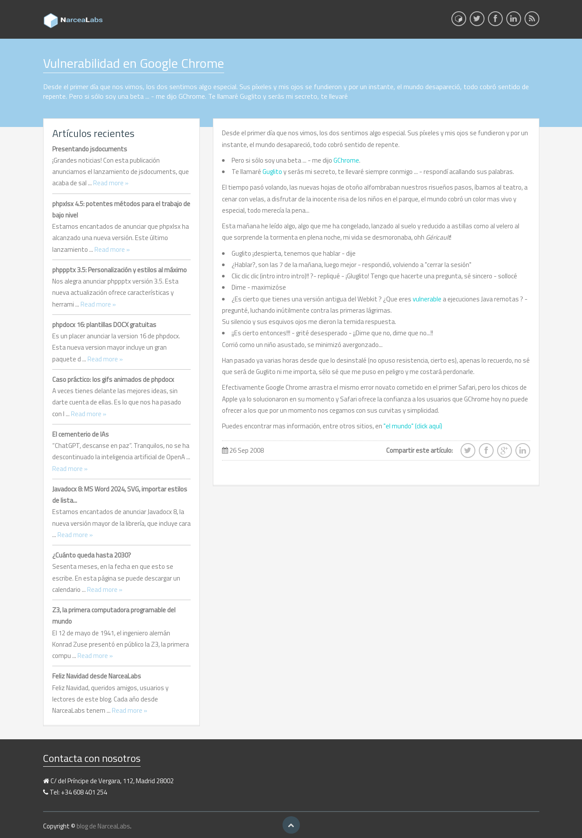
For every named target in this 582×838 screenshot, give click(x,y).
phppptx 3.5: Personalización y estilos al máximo (119, 270)
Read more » (110, 183)
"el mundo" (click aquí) (413, 426)
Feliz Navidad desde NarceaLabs (96, 676)
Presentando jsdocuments (89, 149)
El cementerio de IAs (80, 434)
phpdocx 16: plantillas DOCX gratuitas (104, 325)
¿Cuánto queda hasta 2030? (91, 555)
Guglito (272, 172)
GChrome (346, 160)
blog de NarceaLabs (103, 826)
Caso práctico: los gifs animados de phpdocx (113, 379)
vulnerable (428, 299)
